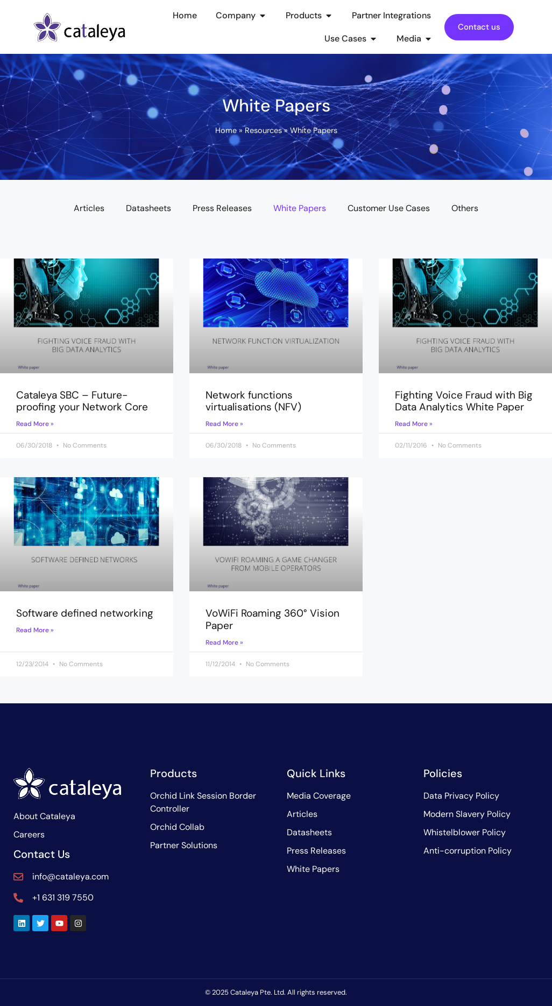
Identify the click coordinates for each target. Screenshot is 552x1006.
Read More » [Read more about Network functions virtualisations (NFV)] (224, 424)
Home (226, 130)
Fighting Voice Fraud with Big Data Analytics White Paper (464, 401)
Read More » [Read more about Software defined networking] (35, 630)
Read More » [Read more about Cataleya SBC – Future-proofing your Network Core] (35, 424)
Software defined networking (84, 613)
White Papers (299, 208)
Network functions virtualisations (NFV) (253, 401)
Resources (263, 130)
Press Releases (222, 208)
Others (464, 208)
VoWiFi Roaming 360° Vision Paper (272, 619)
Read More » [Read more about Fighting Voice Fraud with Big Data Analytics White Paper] (414, 424)
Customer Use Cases (389, 208)
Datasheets (148, 208)
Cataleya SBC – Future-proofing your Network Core (82, 401)
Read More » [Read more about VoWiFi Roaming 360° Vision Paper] (224, 642)
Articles (89, 208)
